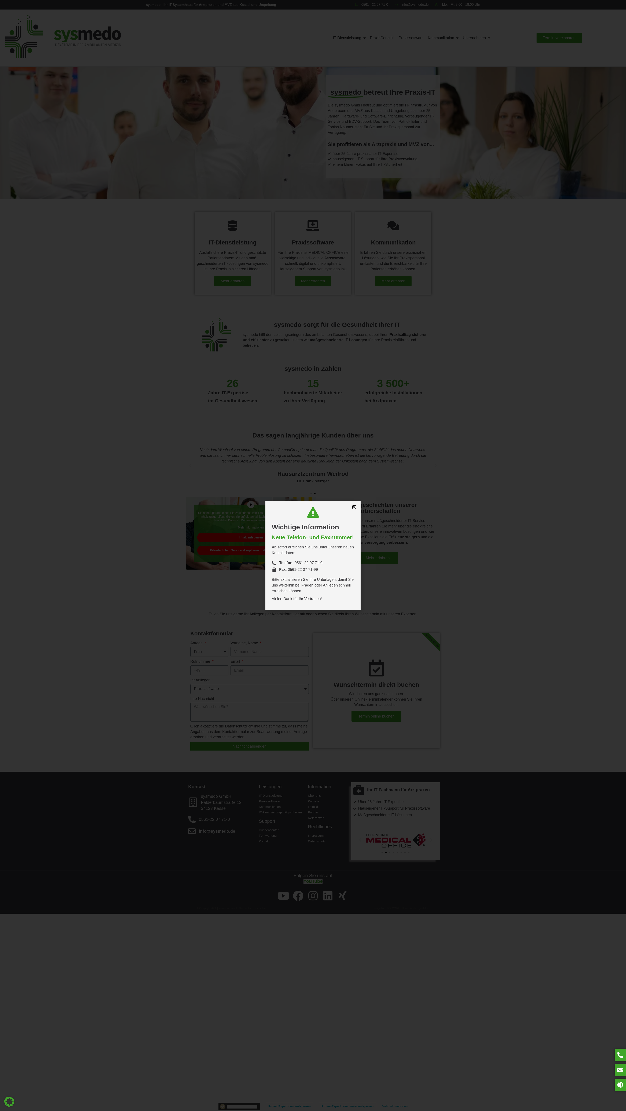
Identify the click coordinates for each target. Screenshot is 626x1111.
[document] (313, 555)
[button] (9, 1101)
